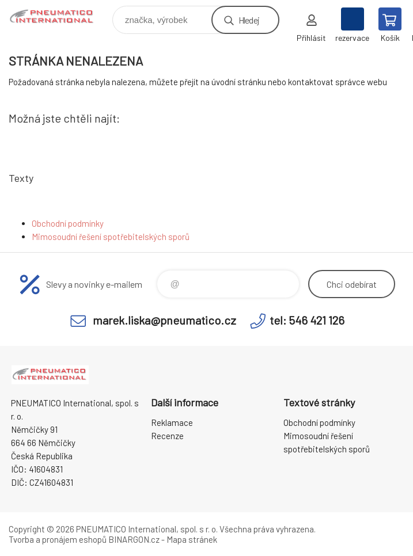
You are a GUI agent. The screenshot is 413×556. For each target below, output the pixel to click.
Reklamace (172, 422)
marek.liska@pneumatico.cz (164, 320)
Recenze (167, 436)
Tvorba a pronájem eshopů (58, 539)
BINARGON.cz (134, 539)
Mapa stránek (191, 539)
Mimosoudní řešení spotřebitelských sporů (111, 236)
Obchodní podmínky (68, 223)
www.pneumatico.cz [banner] (60, 17)
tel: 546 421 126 (307, 320)
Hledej (248, 19)
